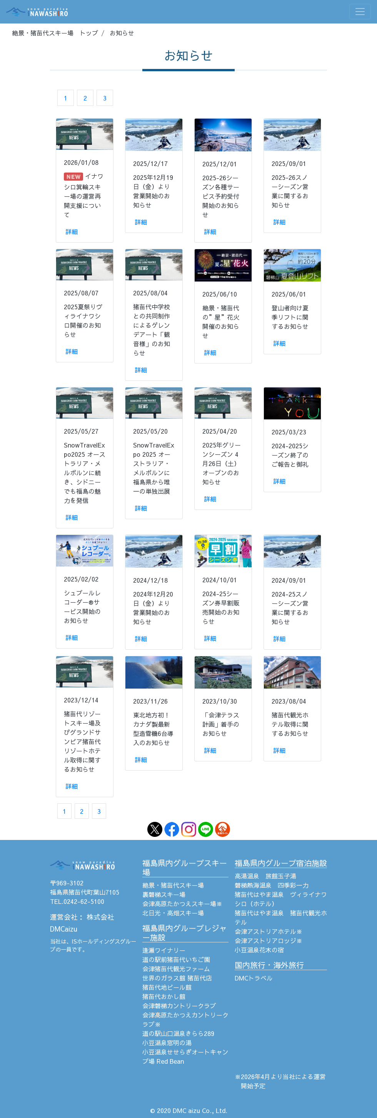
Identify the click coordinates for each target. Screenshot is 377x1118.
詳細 (71, 231)
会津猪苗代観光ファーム (176, 968)
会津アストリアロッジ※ (268, 940)
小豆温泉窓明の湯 (167, 1042)
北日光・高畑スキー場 (173, 912)
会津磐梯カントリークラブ (179, 1005)
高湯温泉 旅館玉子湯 (265, 876)
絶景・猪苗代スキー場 (173, 885)
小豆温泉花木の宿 (259, 949)
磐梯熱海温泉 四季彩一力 (272, 885)
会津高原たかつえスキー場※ (182, 903)
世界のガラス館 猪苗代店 (177, 978)
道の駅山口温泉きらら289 (178, 1033)
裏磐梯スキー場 (163, 894)
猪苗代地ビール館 (167, 987)
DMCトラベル (254, 978)
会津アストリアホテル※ (268, 931)
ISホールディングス (96, 941)
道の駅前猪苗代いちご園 (176, 959)
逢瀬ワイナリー (163, 950)
